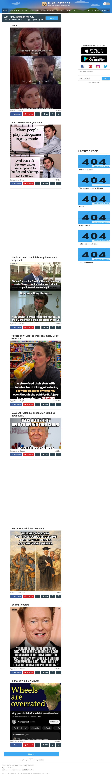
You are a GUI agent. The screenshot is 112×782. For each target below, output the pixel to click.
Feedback (31, 765)
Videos (32, 10)
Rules (16, 765)
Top (68, 10)
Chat (56, 10)
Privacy (25, 765)
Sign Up (95, 10)
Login (103, 10)
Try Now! (52, 18)
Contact (12, 765)
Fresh (18, 10)
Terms (20, 765)
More (31, 754)
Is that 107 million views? (25, 681)
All (22, 10)
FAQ (7, 765)
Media (37, 10)
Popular (5, 10)
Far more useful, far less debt (27, 528)
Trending (12, 10)
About (3, 765)
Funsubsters (44, 10)
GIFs (26, 10)
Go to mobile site (93, 83)
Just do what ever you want (26, 122)
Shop (51, 10)
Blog (61, 10)
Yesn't (14, 25)
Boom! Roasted (20, 604)
